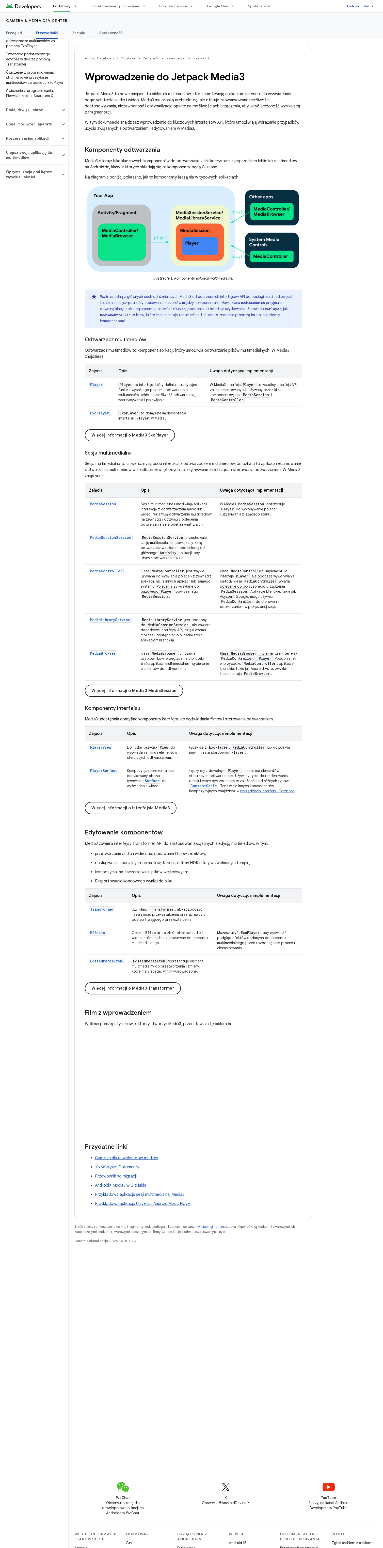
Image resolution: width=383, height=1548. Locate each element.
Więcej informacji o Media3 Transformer (132, 988)
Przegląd (14, 32)
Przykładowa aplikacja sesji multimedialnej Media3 (139, 1194)
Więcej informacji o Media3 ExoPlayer (129, 435)
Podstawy (128, 58)
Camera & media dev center (37, 20)
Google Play (217, 6)
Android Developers (99, 58)
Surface (152, 780)
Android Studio (359, 6)
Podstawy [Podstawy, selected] (62, 6)
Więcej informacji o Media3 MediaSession (134, 690)
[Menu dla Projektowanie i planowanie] (146, 6)
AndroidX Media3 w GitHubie (120, 1185)
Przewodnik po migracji (116, 1176)
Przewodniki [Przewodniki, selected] (47, 32)
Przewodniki (202, 58)
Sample (78, 32)
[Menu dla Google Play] (235, 6)
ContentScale (203, 785)
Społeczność (259, 6)
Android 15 (237, 1542)
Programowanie (173, 6)
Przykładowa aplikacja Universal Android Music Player (143, 1203)
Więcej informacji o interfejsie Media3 (130, 808)
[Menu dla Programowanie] (194, 6)
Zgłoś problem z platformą (353, 1542)
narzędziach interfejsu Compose (267, 791)
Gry (129, 1542)
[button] (30, 110)
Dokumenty (117, 1167)
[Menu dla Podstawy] (77, 6)
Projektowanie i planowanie (114, 6)
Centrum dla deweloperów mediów (126, 1157)
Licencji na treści (214, 1226)
